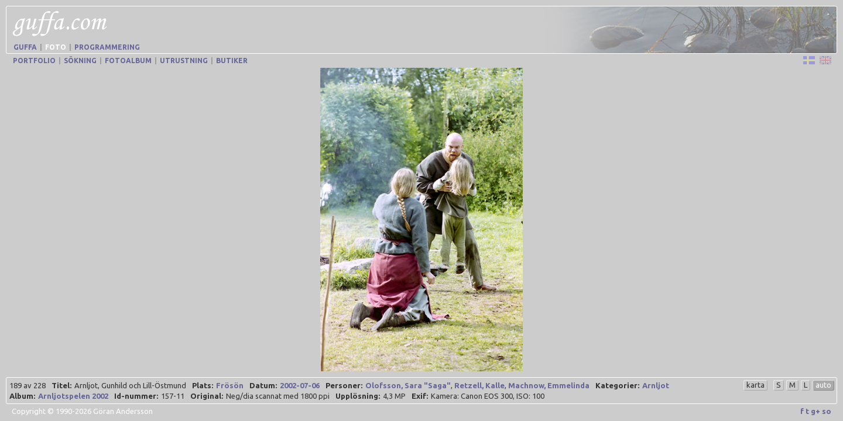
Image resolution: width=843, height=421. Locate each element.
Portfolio (34, 60)
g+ (815, 411)
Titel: (61, 385)
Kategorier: (617, 385)
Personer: (343, 385)
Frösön (230, 385)
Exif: (420, 396)
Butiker (232, 60)
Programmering (107, 47)
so (826, 411)
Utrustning (184, 60)
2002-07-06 (300, 385)
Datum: (263, 385)
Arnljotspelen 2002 (73, 396)
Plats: (202, 385)
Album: (22, 396)
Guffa (25, 47)
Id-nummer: (136, 396)
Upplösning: (357, 396)
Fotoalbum (128, 60)
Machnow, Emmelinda (549, 385)
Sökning (80, 60)
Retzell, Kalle (479, 385)
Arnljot (655, 385)
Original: (206, 396)
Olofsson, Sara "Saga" (408, 385)
